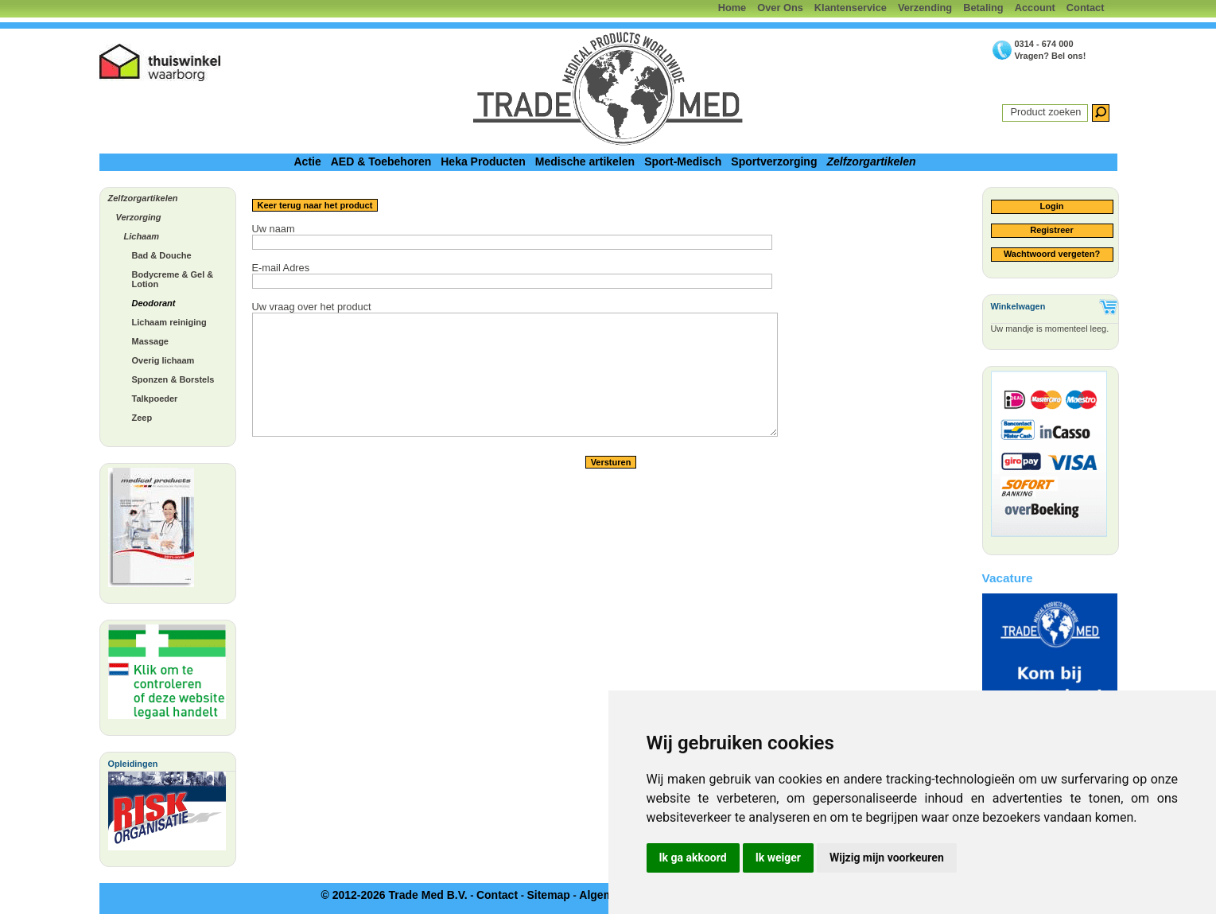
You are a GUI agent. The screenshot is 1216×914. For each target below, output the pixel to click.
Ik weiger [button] (778, 857)
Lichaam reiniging (169, 322)
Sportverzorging (774, 161)
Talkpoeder (155, 398)
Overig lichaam (163, 360)
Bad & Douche (162, 255)
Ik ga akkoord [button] (693, 857)
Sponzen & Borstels (173, 379)
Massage (150, 341)
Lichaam (142, 236)
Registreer (1051, 230)
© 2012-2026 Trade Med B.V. (394, 895)
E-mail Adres (281, 268)
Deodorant (154, 303)
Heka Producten (483, 161)
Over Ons (780, 8)
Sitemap (547, 895)
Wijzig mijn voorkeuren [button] (886, 857)
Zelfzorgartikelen (870, 161)
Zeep (142, 417)
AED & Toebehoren (381, 161)
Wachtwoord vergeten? (1052, 254)
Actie (307, 161)
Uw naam (273, 229)
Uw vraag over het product (311, 307)
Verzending (925, 8)
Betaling (983, 8)
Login (1052, 206)
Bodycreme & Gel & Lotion (173, 279)
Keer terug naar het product (315, 205)
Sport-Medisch (682, 161)
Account (1035, 8)
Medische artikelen (585, 161)
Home (732, 8)
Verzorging (138, 217)
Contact (1085, 8)
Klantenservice (850, 8)
